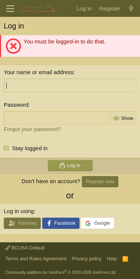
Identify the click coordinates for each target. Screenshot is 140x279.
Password (16, 104)
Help (112, 258)
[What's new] (131, 8)
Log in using (19, 211)
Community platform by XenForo (60, 272)
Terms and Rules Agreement (35, 258)
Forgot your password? (32, 129)
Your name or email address (39, 72)
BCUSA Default (25, 248)
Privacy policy (87, 258)
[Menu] (10, 8)
